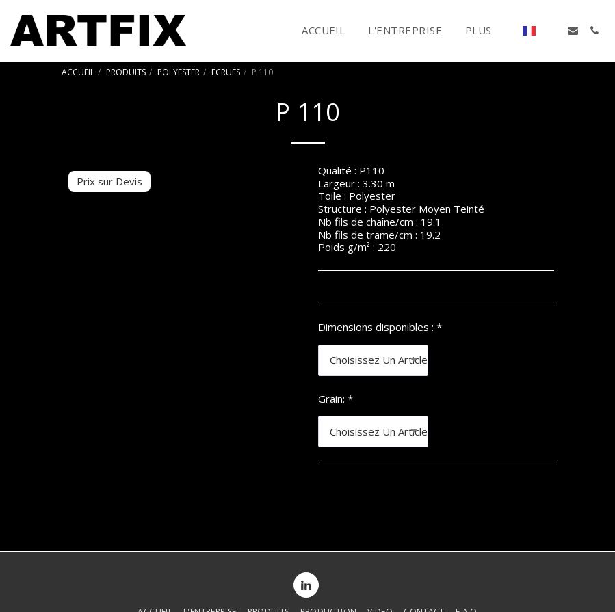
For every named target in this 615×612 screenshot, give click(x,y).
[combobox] (373, 360)
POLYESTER (178, 72)
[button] (552, 30)
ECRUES (225, 72)
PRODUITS (126, 72)
